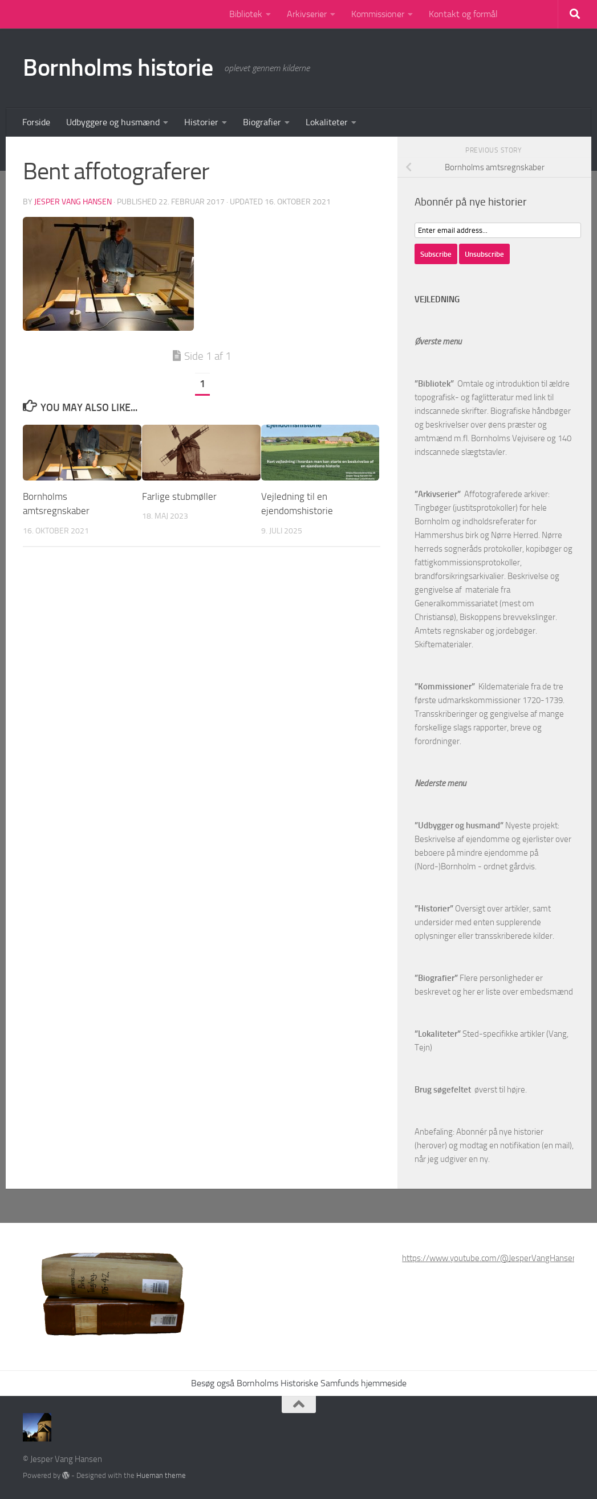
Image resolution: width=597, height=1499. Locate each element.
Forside (36, 122)
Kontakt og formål (463, 14)
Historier (201, 122)
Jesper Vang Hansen (73, 202)
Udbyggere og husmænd (113, 122)
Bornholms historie (118, 68)
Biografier (262, 122)
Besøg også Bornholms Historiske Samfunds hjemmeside (299, 1383)
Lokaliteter (327, 122)
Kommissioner (377, 14)
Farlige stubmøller (179, 496)
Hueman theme (161, 1475)
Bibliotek (245, 14)
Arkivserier (307, 14)
